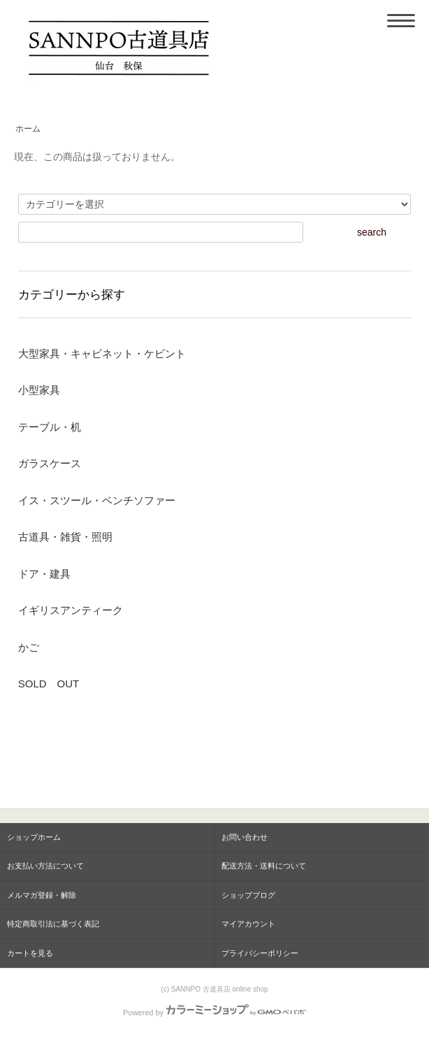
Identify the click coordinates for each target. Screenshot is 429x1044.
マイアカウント (248, 924)
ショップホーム (34, 837)
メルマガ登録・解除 (41, 895)
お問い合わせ (244, 837)
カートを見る (30, 953)
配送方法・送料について (263, 865)
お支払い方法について (45, 865)
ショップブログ (248, 895)
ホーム (28, 129)
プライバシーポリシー (259, 953)
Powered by (214, 1012)
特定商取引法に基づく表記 (53, 924)
